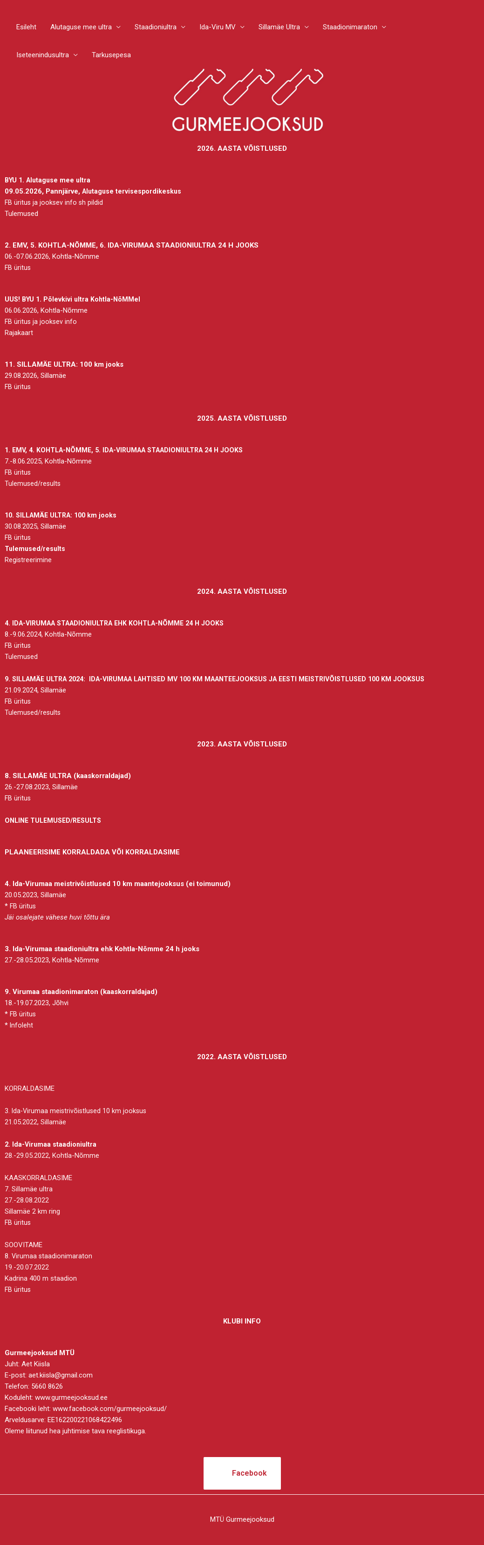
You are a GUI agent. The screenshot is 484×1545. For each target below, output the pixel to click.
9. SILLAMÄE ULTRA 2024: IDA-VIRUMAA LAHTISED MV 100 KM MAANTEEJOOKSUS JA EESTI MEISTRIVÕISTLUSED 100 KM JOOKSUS (229, 679)
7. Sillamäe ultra (29, 1189)
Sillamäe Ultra (279, 28)
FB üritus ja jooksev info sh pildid (55, 202)
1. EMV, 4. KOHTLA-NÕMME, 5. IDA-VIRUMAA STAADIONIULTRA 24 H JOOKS (132, 450)
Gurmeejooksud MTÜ (40, 1353)
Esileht (26, 28)
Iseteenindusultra (42, 56)
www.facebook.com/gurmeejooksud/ (110, 1408)
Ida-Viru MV (217, 28)
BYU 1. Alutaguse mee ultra (50, 180)
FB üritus (18, 267)
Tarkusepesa (111, 56)
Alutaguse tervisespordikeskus (133, 191)
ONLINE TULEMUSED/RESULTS (56, 820)
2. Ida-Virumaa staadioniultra (52, 1144)
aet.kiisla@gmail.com (60, 1375)
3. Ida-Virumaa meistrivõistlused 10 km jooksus (77, 1111)
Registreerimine (28, 560)
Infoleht (22, 1025)
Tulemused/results (33, 483)
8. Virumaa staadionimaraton (49, 1256)
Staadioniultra (156, 28)
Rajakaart (19, 333)
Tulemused (21, 213)
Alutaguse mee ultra (81, 28)
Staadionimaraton (350, 28)
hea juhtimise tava (77, 1431)
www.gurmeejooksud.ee (71, 1397)
